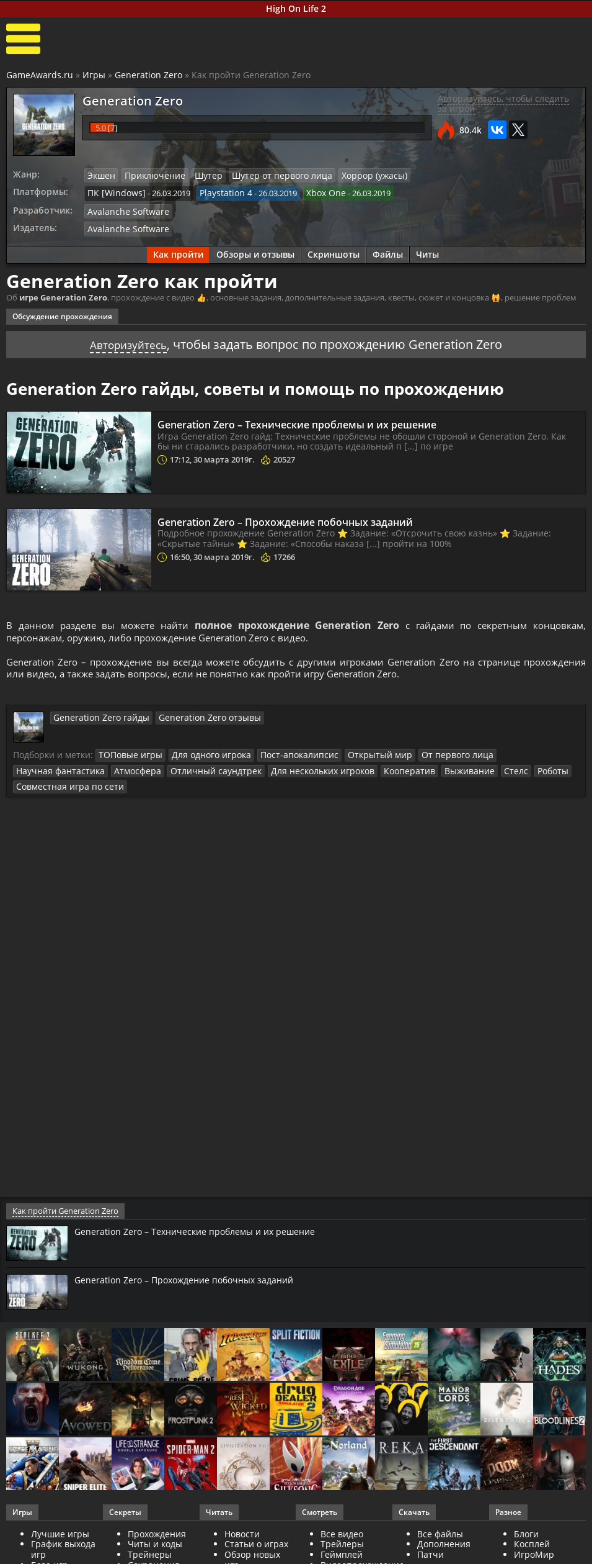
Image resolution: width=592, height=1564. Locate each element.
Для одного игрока (202, 756)
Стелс (384, 772)
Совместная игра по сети (491, 772)
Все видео (341, 1519)
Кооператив (286, 772)
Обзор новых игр (252, 1545)
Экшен (100, 175)
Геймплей (341, 1540)
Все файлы (440, 1519)
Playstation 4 (217, 191)
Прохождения (157, 1519)
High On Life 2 (296, 8)
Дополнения (444, 1529)
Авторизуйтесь (129, 340)
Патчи (430, 1540)
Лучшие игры (60, 1519)
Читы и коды (155, 1529)
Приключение (150, 175)
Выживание (341, 772)
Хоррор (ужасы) (351, 175)
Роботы (419, 772)
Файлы (388, 251)
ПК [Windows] (113, 191)
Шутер (199, 175)
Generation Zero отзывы (193, 719)
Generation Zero (148, 75)
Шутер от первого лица (266, 175)
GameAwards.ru (39, 75)
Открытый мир (356, 756)
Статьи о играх (256, 1529)
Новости (242, 1519)
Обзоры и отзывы (255, 251)
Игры (93, 75)
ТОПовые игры (127, 756)
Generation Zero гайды (96, 719)
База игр (49, 1550)
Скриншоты (333, 251)
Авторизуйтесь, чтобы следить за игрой (503, 104)
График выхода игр (63, 1535)
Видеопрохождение (362, 1550)
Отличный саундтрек (108, 772)
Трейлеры (342, 1529)
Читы (427, 251)
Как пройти (178, 251)
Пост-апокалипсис (283, 756)
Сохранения (154, 1550)
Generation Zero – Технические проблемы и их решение (321, 420)
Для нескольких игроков (206, 772)
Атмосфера (37, 772)
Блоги (526, 1519)
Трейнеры (150, 1540)
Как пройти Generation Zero (64, 1196)
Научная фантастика (508, 756)
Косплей (532, 1529)
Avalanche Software (123, 209)
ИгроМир (534, 1540)
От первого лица (427, 756)
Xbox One (312, 191)
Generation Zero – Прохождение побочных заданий (307, 517)
